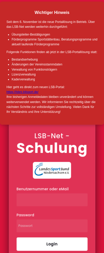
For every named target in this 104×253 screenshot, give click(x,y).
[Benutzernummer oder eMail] (52, 199)
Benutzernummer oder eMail (43, 189)
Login (52, 244)
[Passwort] (52, 226)
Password (25, 215)
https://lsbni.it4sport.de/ (22, 92)
